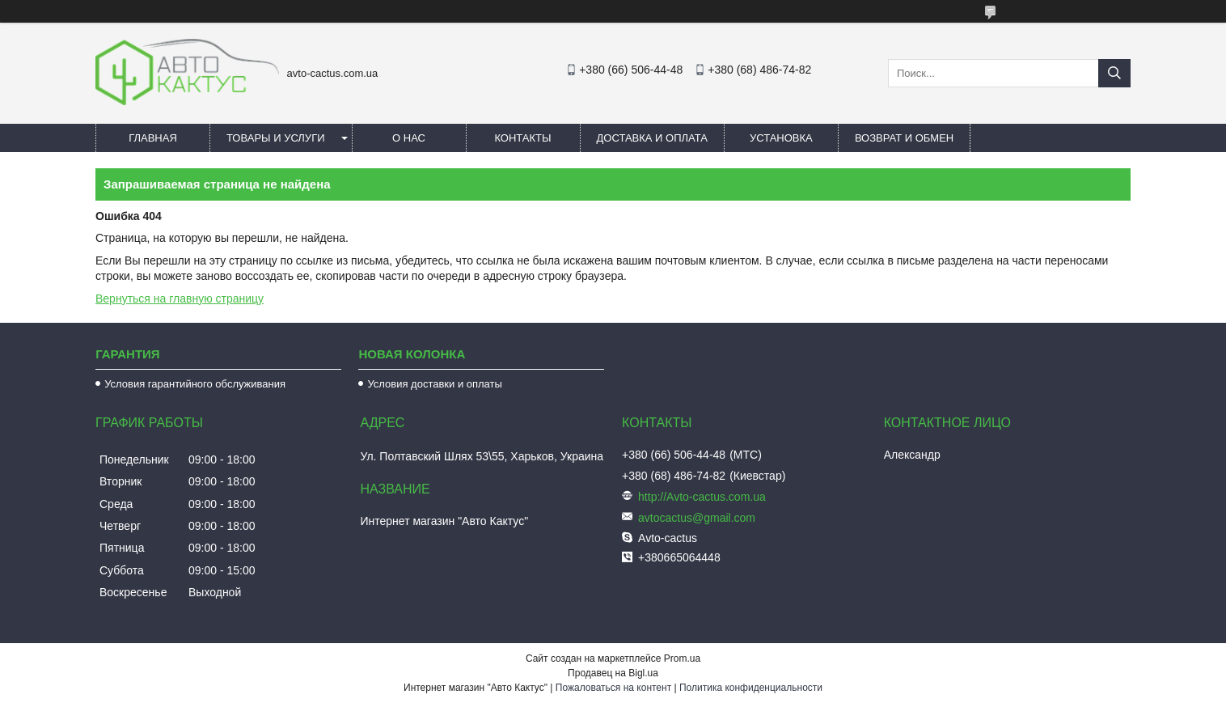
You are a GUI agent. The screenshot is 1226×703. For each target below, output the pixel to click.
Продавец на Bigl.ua (613, 673)
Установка (781, 138)
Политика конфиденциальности (750, 687)
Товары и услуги (275, 138)
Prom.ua (682, 658)
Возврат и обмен (904, 138)
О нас (408, 138)
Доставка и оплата (652, 138)
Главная (153, 138)
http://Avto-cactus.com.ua (702, 496)
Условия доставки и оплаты (434, 384)
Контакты (522, 138)
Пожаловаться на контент (613, 687)
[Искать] (1114, 73)
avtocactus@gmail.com (696, 517)
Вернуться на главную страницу (179, 298)
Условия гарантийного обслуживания (194, 384)
